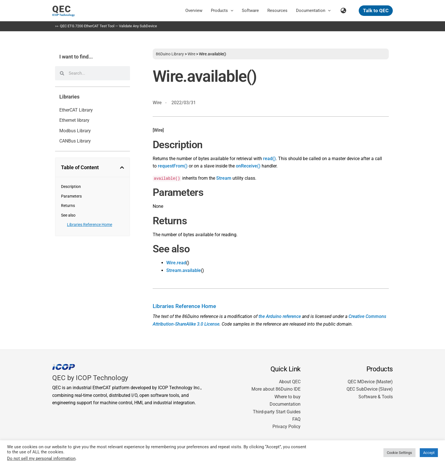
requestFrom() (173, 166)
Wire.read (176, 262)
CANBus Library (75, 141)
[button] (230, 10)
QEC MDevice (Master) (370, 381)
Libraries (69, 97)
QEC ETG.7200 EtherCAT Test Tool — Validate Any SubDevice (108, 26)
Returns (68, 205)
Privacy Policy (286, 426)
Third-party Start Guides (277, 411)
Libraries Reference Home (89, 224)
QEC (61, 9)
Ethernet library (74, 120)
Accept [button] (428, 453)
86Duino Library (170, 54)
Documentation (285, 404)
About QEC (290, 381)
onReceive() (248, 166)
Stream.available (183, 270)
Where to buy (287, 396)
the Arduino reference (280, 316)
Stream (223, 178)
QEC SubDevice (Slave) (370, 389)
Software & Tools (375, 396)
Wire (191, 54)
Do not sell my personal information (41, 458)
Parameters (71, 196)
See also (68, 215)
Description (71, 186)
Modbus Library (75, 130)
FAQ (296, 419)
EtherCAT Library (76, 110)
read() (269, 158)
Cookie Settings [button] (399, 453)
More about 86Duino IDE (276, 389)
